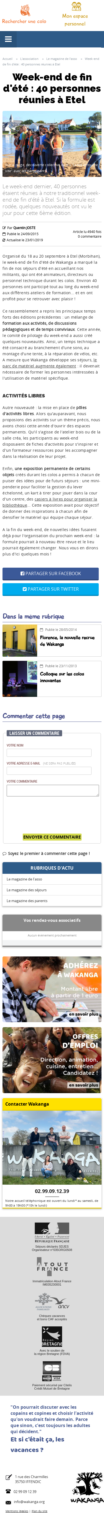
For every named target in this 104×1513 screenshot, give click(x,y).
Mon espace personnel (75, 19)
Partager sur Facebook (51, 573)
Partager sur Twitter (51, 589)
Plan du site (39, 1511)
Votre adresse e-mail (41, 763)
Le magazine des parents (27, 900)
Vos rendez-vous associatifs (52, 920)
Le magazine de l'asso (24, 879)
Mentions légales (17, 1511)
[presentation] (49, 812)
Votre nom (15, 745)
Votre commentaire (22, 781)
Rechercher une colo (24, 21)
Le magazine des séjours (27, 889)
